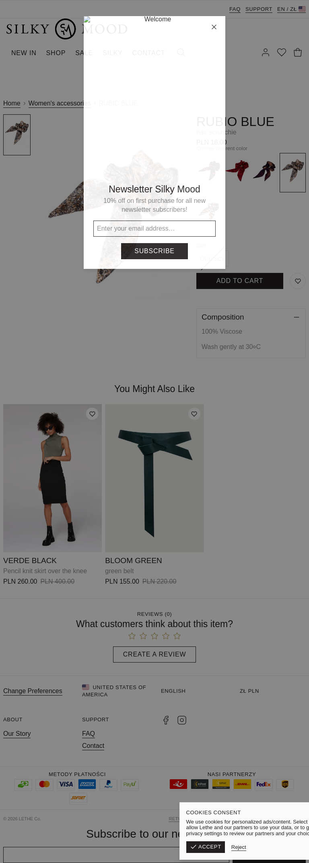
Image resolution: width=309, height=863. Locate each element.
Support (258, 9)
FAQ (235, 9)
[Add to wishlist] (92, 413)
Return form (186, 818)
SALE (84, 53)
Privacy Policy (286, 818)
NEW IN (24, 53)
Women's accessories (60, 103)
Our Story (17, 733)
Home (12, 103)
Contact (93, 745)
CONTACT (148, 53)
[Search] (181, 53)
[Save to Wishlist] (298, 281)
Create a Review (154, 654)
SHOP (56, 53)
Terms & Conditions (235, 818)
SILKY (112, 53)
